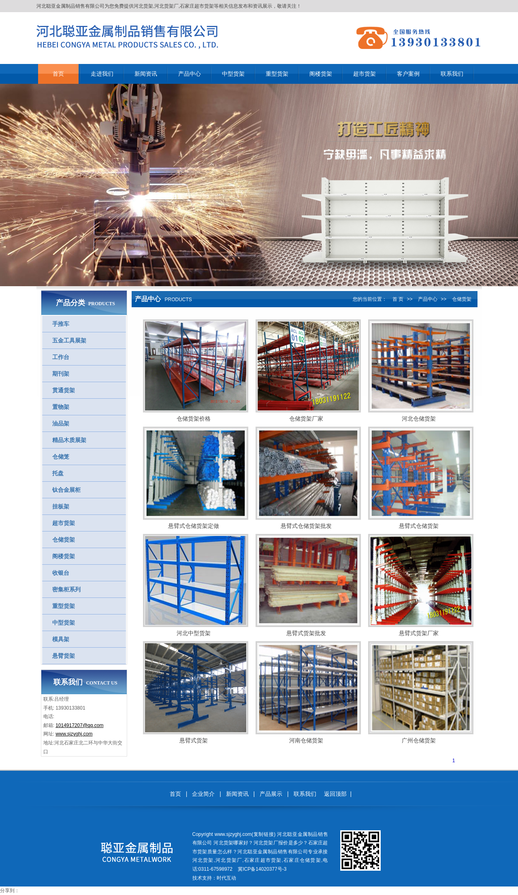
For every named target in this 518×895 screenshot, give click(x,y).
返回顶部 (335, 794)
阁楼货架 (63, 556)
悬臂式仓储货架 (419, 526)
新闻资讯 (237, 794)
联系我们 (305, 794)
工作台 (60, 357)
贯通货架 (63, 390)
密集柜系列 (66, 589)
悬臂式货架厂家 (419, 633)
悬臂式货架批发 (306, 633)
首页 (175, 794)
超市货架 (63, 523)
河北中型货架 (194, 633)
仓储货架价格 (194, 418)
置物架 (60, 407)
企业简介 (203, 794)
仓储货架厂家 (306, 418)
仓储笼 (60, 456)
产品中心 (427, 299)
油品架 (60, 423)
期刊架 (60, 373)
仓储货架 (63, 539)
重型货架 (63, 606)
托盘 (58, 473)
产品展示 (271, 794)
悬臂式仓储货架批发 (306, 526)
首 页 (397, 299)
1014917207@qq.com (79, 725)
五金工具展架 (69, 340)
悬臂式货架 (193, 740)
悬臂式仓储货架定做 (193, 526)
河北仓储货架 (419, 418)
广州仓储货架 (419, 740)
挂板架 (60, 506)
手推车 (60, 324)
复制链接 (263, 834)
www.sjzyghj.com (73, 734)
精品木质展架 (69, 440)
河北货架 (143, 6)
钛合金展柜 (66, 490)
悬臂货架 (63, 656)
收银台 (60, 573)
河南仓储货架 (306, 740)
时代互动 (226, 878)
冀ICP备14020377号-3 (262, 869)
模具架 (60, 639)
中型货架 (63, 622)
